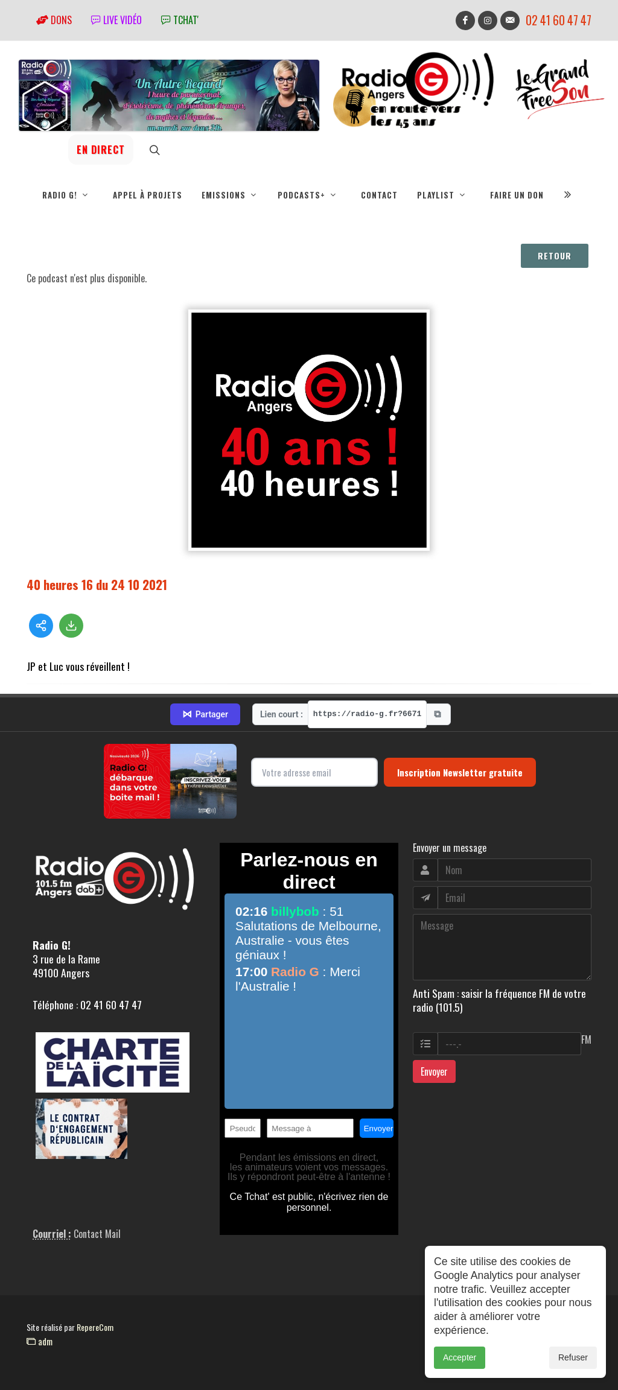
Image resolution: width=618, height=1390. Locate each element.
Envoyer (434, 1071)
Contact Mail (97, 1234)
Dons (54, 20)
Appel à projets (147, 195)
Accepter (459, 1371)
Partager (205, 714)
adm (40, 1341)
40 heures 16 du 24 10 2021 (97, 584)
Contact (379, 195)
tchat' (180, 20)
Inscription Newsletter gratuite (460, 772)
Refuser (573, 1371)
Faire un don (517, 195)
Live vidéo (116, 20)
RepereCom (95, 1327)
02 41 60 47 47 (558, 20)
